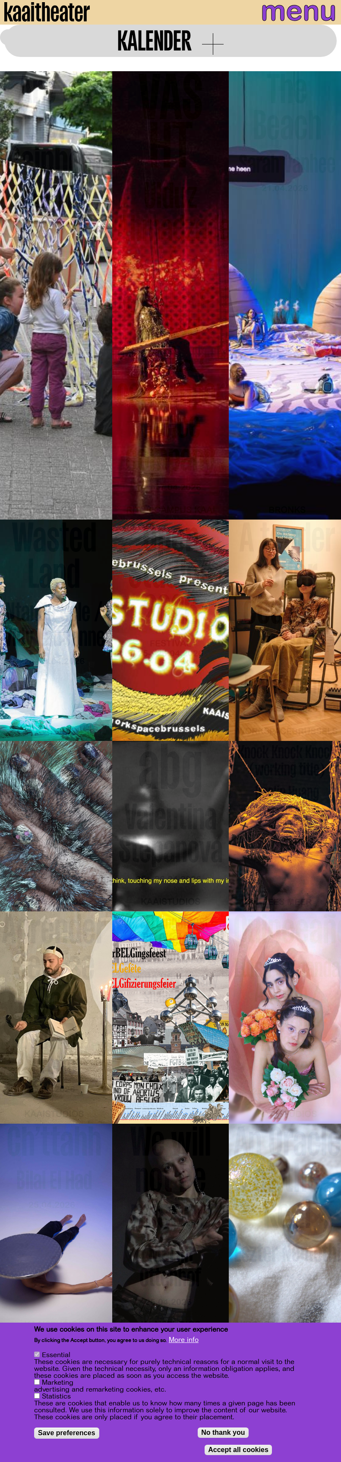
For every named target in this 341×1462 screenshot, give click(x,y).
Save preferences (66, 1433)
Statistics (56, 1396)
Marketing (57, 1382)
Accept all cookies (238, 1449)
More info (184, 1339)
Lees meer (287, 902)
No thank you (223, 1432)
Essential (56, 1355)
